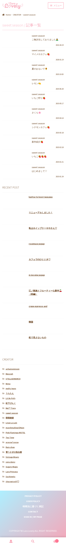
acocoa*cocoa (12, 442)
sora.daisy (10, 462)
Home (8, 14)
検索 (33, 541)
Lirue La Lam (11, 422)
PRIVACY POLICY (33, 496)
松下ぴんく (11, 403)
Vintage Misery (12, 457)
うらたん (10, 393)
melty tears (11, 388)
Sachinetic (10, 476)
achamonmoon (12, 369)
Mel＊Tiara (11, 408)
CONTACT (33, 511)
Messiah (9, 374)
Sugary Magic (12, 466)
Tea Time (10, 437)
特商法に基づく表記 (33, 506)
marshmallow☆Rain (15, 427)
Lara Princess (12, 471)
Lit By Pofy (10, 398)
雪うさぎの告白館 (14, 452)
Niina (8, 383)
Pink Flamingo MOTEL (15, 432)
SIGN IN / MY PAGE (33, 516)
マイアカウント (11, 541)
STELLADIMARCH (13, 379)
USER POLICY (33, 501)
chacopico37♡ (12, 481)
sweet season (12, 413)
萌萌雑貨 (10, 418)
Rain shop (10, 447)
